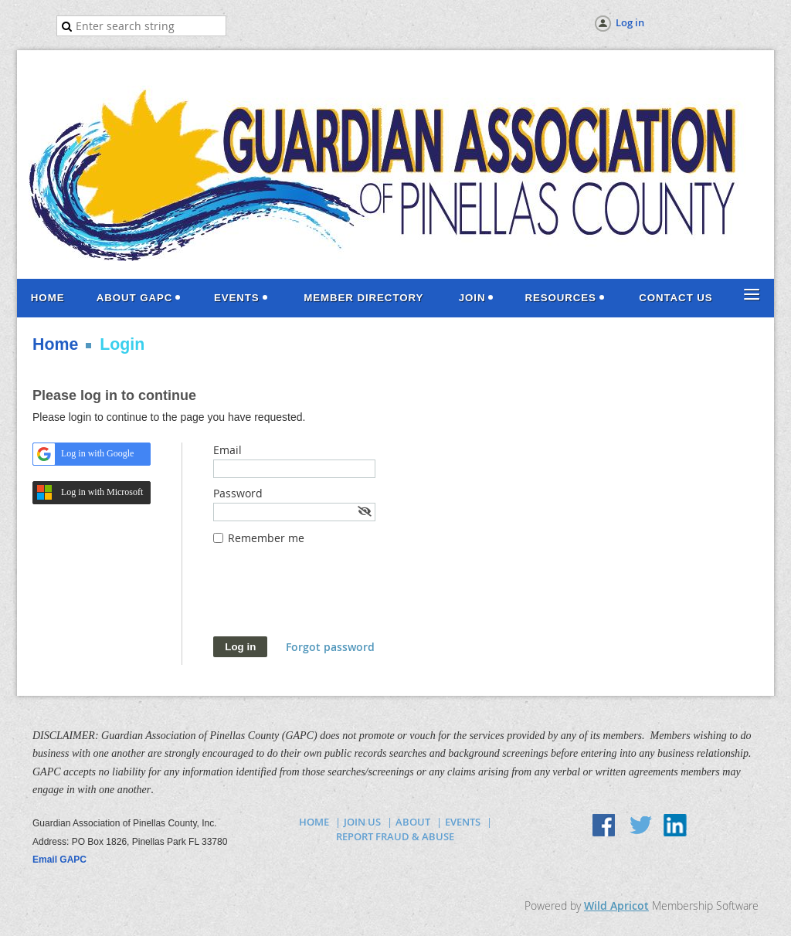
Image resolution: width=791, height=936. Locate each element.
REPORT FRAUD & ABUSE (395, 836)
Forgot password (330, 646)
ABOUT (413, 822)
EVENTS (462, 822)
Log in (630, 22)
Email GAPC (59, 859)
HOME (314, 822)
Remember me (266, 538)
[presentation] (330, 598)
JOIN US (362, 822)
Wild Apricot (616, 905)
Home (55, 344)
